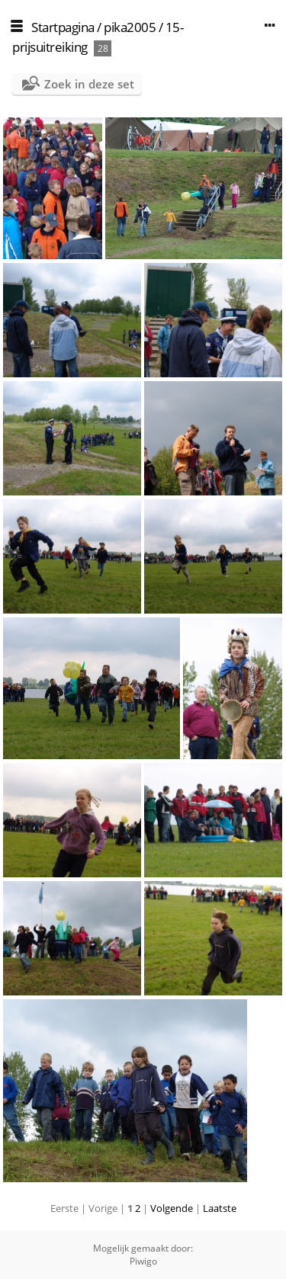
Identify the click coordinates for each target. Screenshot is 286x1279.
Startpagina (63, 27)
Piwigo (143, 1261)
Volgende (171, 1208)
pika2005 (130, 27)
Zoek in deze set (89, 83)
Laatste (219, 1208)
